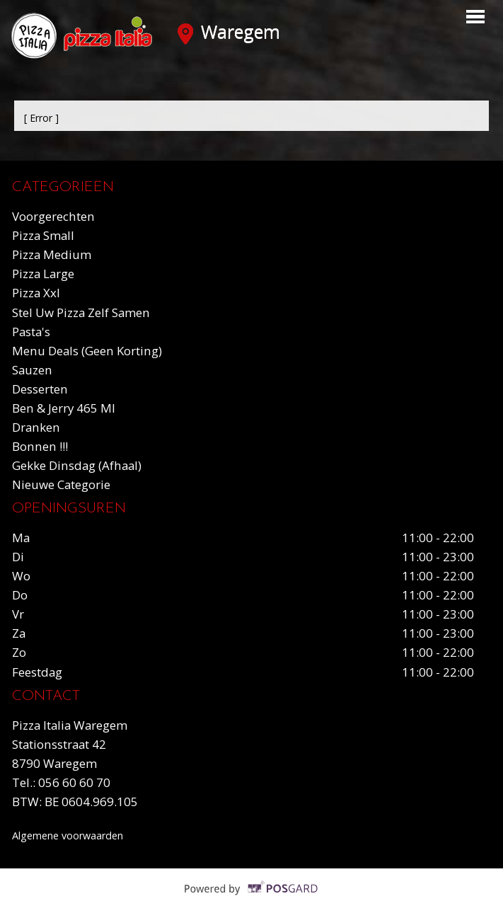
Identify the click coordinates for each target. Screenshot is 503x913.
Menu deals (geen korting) (87, 351)
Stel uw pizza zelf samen (81, 312)
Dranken (36, 427)
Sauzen (32, 370)
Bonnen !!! (40, 446)
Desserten (40, 389)
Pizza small (43, 235)
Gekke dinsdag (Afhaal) (76, 465)
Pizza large (43, 273)
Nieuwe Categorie (61, 484)
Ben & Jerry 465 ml (63, 408)
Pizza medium (51, 254)
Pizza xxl (36, 293)
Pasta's (31, 331)
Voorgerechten (53, 216)
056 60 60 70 (74, 782)
